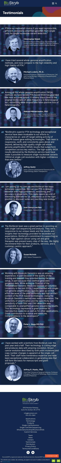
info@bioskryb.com (30, 413)
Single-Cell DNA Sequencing (30, 427)
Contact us (52, 456)
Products (30, 423)
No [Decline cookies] (58, 461)
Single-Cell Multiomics (30, 425)
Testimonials (30, 442)
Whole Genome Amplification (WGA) (30, 430)
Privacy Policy (6, 461)
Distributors (30, 444)
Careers (30, 440)
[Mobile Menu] (53, 3)
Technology (30, 421)
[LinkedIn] (33, 452)
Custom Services (30, 432)
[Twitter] (28, 452)
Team (30, 435)
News (30, 437)
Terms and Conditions (30, 448)
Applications (30, 419)
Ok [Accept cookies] (53, 461)
